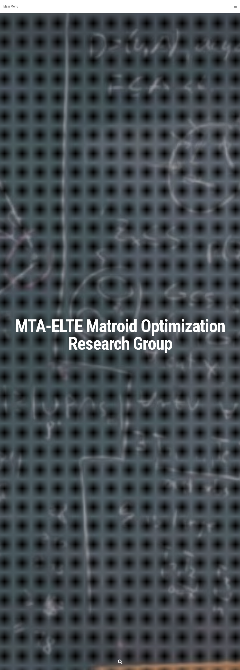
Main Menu (120, 6)
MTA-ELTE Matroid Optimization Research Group (120, 335)
